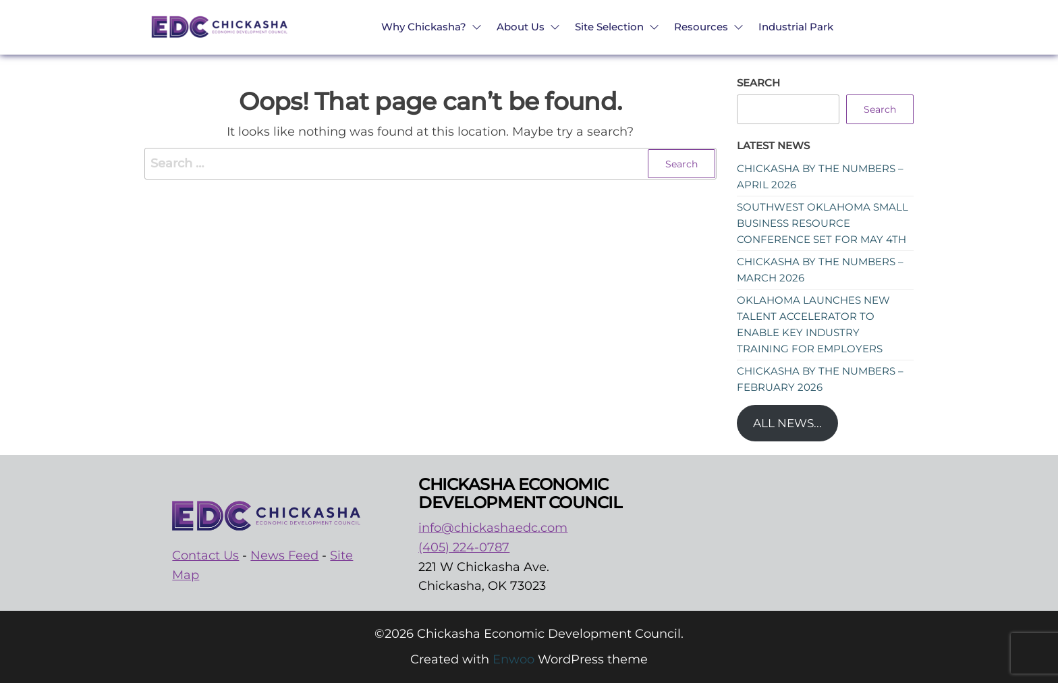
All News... (787, 423)
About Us (521, 26)
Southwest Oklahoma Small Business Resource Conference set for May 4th (822, 223)
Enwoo (513, 659)
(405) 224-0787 (463, 547)
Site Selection (609, 26)
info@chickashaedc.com (492, 527)
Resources (701, 26)
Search (758, 82)
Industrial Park (795, 26)
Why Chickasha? (423, 26)
